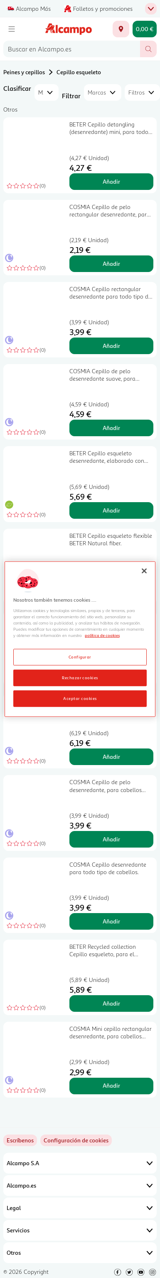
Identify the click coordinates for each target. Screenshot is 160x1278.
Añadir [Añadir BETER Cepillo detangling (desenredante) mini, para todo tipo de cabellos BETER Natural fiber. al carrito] (111, 181)
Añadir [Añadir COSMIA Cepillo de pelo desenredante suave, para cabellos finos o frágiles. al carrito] (111, 427)
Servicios (80, 1230)
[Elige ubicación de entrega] (121, 29)
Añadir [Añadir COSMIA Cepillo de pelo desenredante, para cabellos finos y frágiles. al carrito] (111, 839)
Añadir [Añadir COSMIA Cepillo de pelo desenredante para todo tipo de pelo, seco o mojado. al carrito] (111, 756)
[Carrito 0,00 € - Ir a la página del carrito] (145, 29)
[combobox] (71, 49)
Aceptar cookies (79, 697)
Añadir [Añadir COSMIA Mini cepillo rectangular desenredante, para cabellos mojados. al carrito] (111, 1085)
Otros (80, 1252)
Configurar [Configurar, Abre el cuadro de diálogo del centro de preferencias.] (80, 656)
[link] (76, 1140)
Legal (80, 1208)
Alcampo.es (80, 1185)
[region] (80, 639)
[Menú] (11, 29)
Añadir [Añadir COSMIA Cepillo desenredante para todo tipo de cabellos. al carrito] (111, 921)
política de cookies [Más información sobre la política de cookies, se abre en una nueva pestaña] (102, 635)
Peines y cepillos (24, 71)
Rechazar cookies (80, 677)
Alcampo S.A (80, 1163)
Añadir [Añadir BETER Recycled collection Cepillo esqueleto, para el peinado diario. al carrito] (111, 1003)
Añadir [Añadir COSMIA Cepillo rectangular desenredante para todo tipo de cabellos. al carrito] (111, 345)
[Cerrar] (144, 571)
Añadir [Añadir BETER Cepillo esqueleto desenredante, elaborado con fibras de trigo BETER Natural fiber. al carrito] (111, 510)
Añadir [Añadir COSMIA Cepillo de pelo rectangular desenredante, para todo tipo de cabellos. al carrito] (111, 263)
